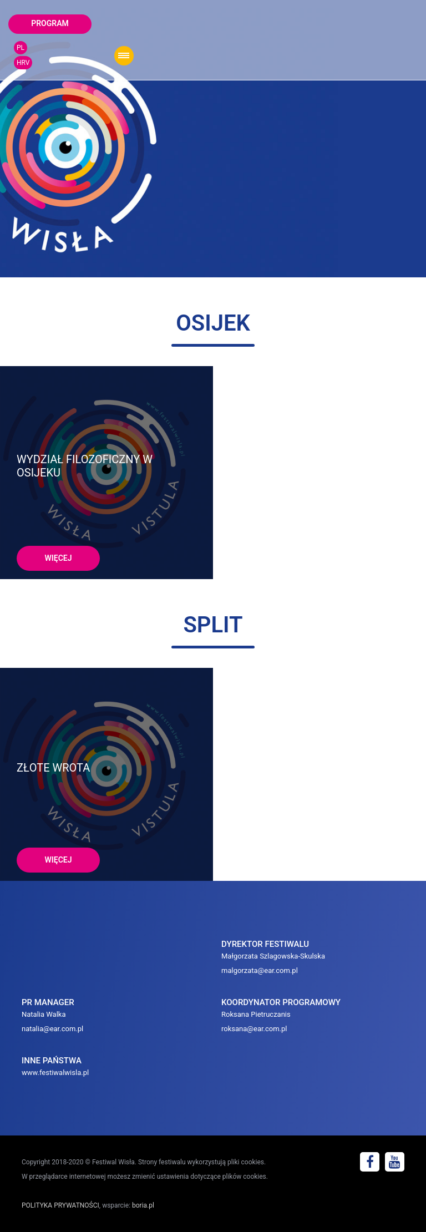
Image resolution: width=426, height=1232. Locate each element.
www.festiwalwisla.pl (55, 1072)
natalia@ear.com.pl (52, 1029)
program (50, 23)
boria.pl (143, 1205)
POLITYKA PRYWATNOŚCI (60, 1205)
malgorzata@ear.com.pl (259, 970)
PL (20, 48)
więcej (58, 558)
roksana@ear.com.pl (254, 1029)
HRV (23, 63)
